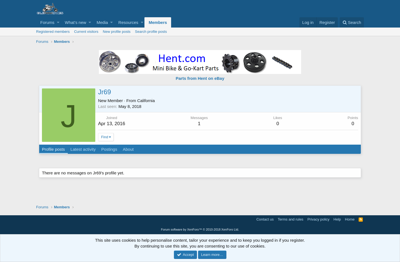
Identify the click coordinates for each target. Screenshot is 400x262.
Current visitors (86, 31)
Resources (128, 22)
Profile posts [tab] (53, 149)
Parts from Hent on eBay (200, 78)
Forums (47, 22)
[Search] (352, 22)
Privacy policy (318, 219)
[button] (58, 22)
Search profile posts (151, 31)
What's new (75, 22)
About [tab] (128, 149)
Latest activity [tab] (83, 149)
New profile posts (117, 31)
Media (102, 22)
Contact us (265, 219)
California (146, 100)
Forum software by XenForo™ (200, 229)
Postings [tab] (109, 149)
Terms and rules (290, 219)
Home (350, 219)
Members (158, 22)
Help (337, 219)
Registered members (53, 31)
